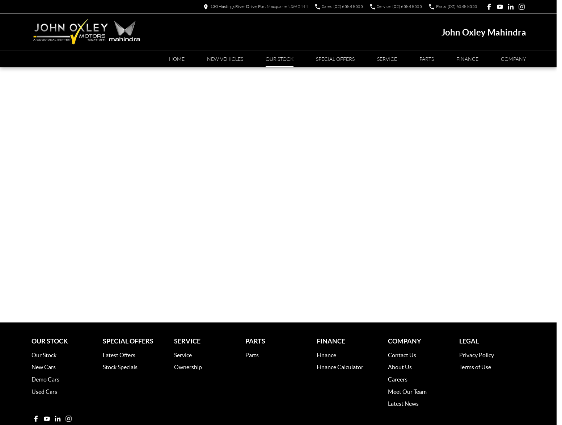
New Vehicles (225, 59)
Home (177, 59)
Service (387, 59)
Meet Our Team (407, 391)
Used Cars (44, 391)
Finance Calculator (340, 366)
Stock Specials (120, 366)
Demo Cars (45, 379)
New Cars (43, 366)
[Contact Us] (255, 6)
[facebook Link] (489, 6)
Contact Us (402, 354)
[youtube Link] (499, 6)
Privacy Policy (476, 354)
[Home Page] (85, 32)
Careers (397, 379)
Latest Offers (119, 354)
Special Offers (335, 59)
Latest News (403, 403)
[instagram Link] (521, 6)
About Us (400, 366)
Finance (467, 59)
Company (513, 59)
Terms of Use (475, 366)
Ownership (188, 366)
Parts (426, 59)
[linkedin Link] (510, 6)
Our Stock (279, 59)
